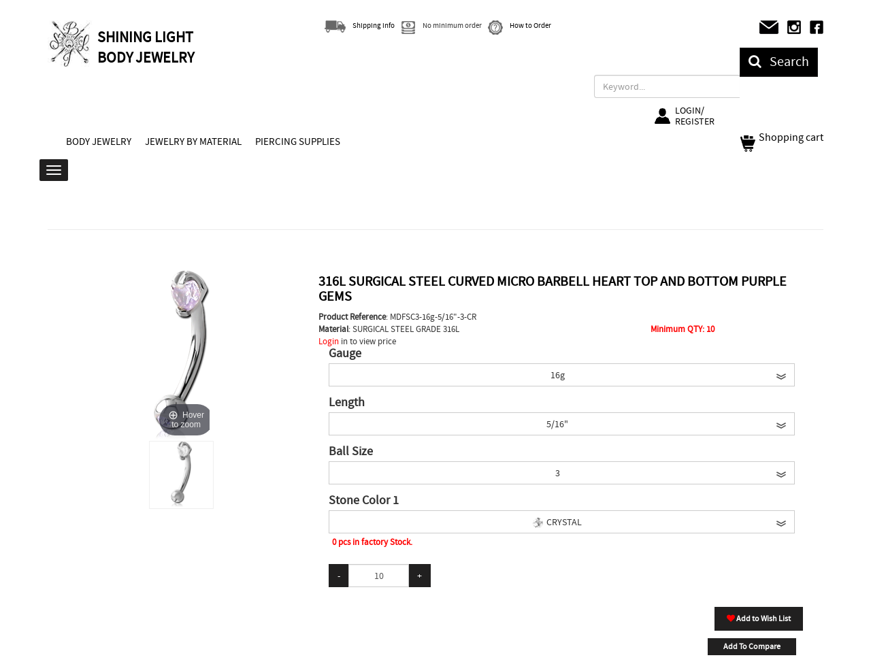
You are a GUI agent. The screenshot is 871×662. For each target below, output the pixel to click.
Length (347, 403)
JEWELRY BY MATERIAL (193, 141)
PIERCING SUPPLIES (297, 141)
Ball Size (351, 452)
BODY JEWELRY (98, 141)
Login (328, 341)
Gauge (345, 354)
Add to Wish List (759, 618)
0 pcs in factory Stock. (372, 542)
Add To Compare (751, 646)
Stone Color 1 (364, 501)
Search (779, 61)
